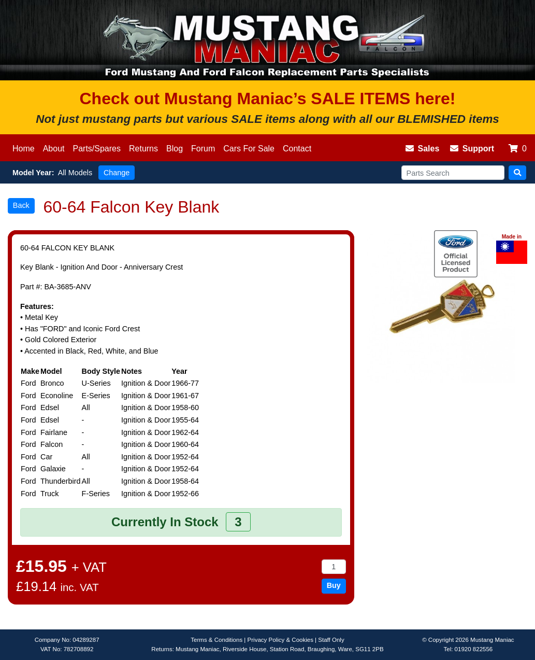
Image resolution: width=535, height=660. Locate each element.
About (54, 148)
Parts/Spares (97, 148)
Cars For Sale (248, 148)
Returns (143, 148)
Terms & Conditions (216, 640)
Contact (297, 148)
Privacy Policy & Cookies (280, 640)
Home (23, 148)
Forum (203, 148)
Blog (174, 148)
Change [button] (116, 172)
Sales (423, 148)
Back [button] (21, 205)
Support (472, 148)
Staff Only (331, 640)
